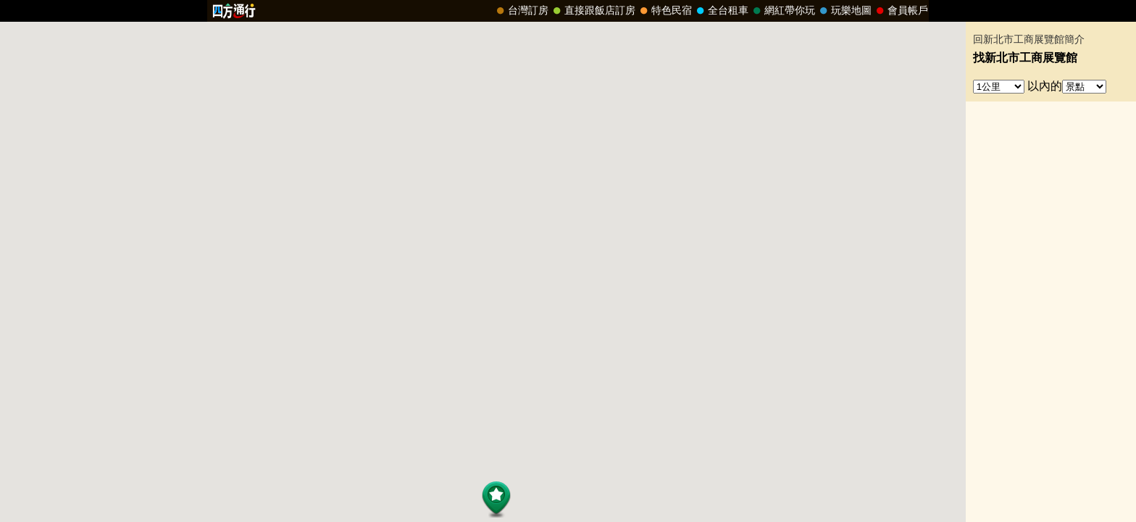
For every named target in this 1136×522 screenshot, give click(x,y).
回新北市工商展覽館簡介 (1029, 39)
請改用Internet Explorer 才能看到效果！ (568, 11)
